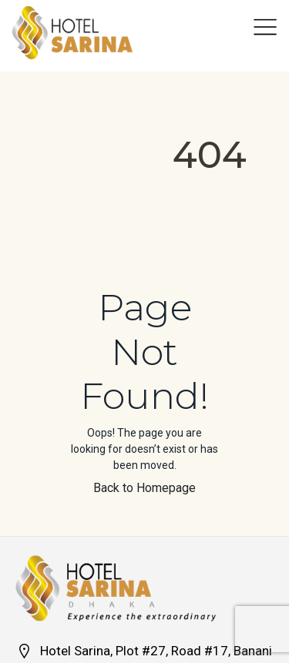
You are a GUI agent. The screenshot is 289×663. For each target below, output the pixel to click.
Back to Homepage (144, 488)
